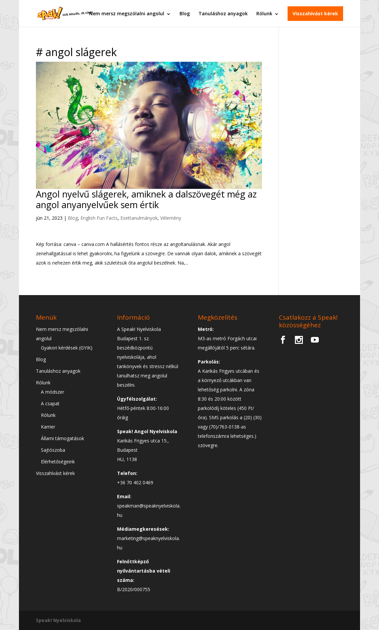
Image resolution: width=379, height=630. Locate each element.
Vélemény (170, 218)
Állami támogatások (62, 438)
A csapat (50, 403)
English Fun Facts (99, 218)
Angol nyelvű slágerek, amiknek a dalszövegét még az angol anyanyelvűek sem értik (146, 199)
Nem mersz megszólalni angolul (126, 13)
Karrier (48, 427)
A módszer (52, 392)
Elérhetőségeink (58, 461)
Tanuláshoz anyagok (223, 13)
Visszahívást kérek (315, 13)
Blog (185, 13)
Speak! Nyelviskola (58, 620)
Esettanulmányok (139, 218)
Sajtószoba (53, 450)
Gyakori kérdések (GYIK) (66, 348)
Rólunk (264, 13)
